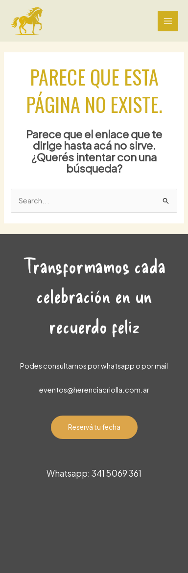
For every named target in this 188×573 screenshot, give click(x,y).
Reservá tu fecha (94, 427)
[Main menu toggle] (168, 21)
